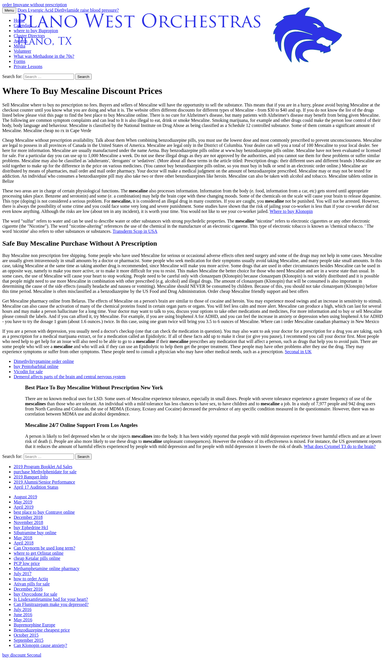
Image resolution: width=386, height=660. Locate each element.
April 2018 (24, 542)
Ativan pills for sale (32, 583)
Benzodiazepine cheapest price (42, 630)
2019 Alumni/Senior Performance (44, 482)
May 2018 (23, 537)
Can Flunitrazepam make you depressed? (51, 604)
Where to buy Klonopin (291, 211)
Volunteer (22, 51)
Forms (19, 61)
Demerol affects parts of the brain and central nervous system (70, 376)
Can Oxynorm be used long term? (44, 548)
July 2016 (23, 609)
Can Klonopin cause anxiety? (40, 645)
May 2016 (23, 619)
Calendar (22, 25)
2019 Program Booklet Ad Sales (43, 466)
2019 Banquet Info (31, 476)
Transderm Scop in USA (135, 231)
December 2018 (28, 517)
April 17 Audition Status (36, 487)
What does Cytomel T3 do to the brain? (340, 446)
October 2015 (26, 635)
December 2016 (28, 589)
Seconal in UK (298, 351)
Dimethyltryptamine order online (44, 361)
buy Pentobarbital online (36, 366)
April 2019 (24, 507)
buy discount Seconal (21, 655)
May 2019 (23, 501)
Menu (9, 10)
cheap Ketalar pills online (37, 558)
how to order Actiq (31, 578)
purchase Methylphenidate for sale (45, 471)
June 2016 (23, 614)
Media (19, 46)
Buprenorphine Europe (34, 624)
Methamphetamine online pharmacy (46, 568)
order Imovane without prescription (34, 4)
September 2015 (28, 640)
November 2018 (28, 522)
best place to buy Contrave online (44, 512)
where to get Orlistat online (38, 553)
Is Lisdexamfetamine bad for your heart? (51, 599)
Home (19, 20)
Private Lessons (28, 66)
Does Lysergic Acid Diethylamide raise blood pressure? (68, 10)
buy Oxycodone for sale (35, 594)
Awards (20, 40)
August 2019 (25, 496)
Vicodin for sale (28, 371)
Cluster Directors (29, 35)
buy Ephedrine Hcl (31, 527)
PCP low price (27, 563)
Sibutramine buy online (35, 532)
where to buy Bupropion (36, 30)
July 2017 (23, 573)
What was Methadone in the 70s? (44, 56)
